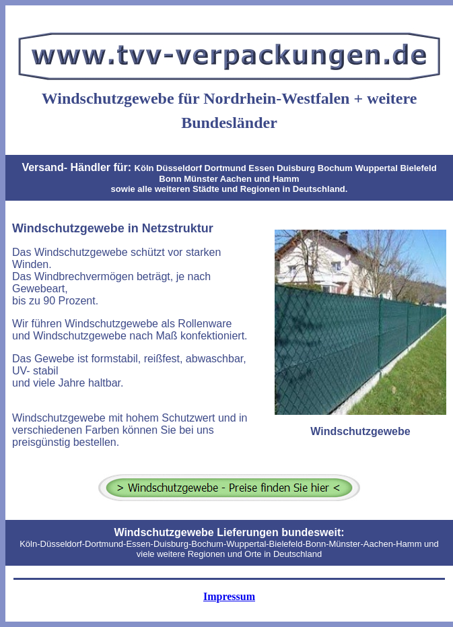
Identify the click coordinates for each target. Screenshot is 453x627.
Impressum (229, 596)
